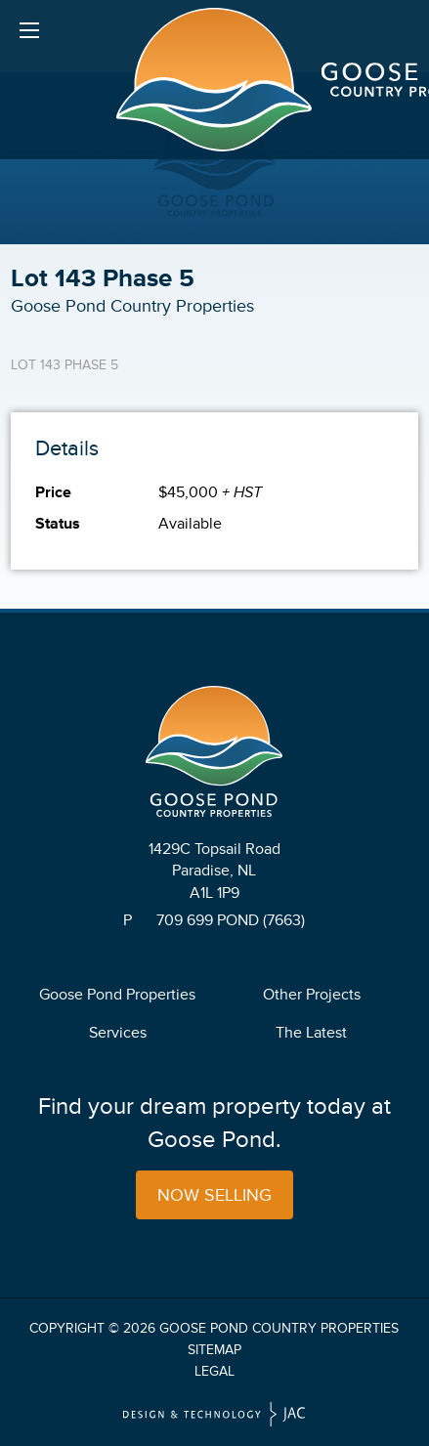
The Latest (311, 1032)
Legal (214, 1371)
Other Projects (312, 994)
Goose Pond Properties (117, 994)
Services (118, 1032)
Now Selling (214, 1195)
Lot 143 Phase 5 (64, 365)
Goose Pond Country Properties (279, 1328)
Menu (29, 34)
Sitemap (214, 1349)
